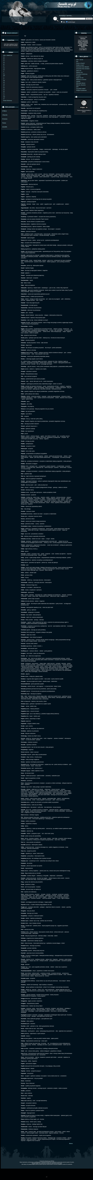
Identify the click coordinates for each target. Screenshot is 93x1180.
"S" (4, 89)
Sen (77, 61)
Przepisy (78, 76)
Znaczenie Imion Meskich (82, 67)
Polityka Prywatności (81, 90)
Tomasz (4, 122)
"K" (4, 75)
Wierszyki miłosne (80, 83)
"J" (4, 73)
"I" (3, 71)
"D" (4, 62)
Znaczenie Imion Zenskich (82, 68)
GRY (77, 86)
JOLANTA (4, 126)
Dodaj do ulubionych (12, 33)
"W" (4, 97)
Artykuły (78, 81)
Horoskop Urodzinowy (81, 74)
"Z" (4, 98)
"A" (4, 57)
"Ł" (4, 79)
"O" (4, 84)
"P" (4, 86)
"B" (4, 59)
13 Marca (4, 111)
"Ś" (4, 91)
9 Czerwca (4, 119)
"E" (4, 64)
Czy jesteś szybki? (81, 88)
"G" (4, 68)
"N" (4, 82)
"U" (4, 95)
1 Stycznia (4, 115)
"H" (4, 70)
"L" (4, 77)
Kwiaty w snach (80, 65)
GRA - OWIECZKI (7, 55)
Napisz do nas (79, 77)
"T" (4, 93)
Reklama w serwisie (81, 79)
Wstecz (71, 1143)
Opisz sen (78, 70)
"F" (4, 66)
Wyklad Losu (79, 72)
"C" (4, 61)
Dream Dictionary (7, 100)
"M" (4, 80)
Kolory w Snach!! (80, 63)
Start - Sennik (79, 59)
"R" (4, 88)
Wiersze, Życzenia (80, 85)
